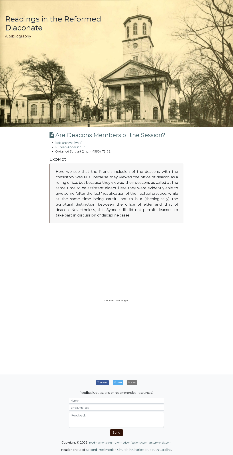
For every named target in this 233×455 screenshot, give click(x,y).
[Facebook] (102, 382)
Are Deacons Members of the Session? (107, 135)
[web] (78, 143)
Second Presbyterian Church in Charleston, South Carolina (128, 450)
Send (116, 432)
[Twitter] (118, 382)
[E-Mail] (132, 382)
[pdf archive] (64, 143)
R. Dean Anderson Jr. (70, 147)
